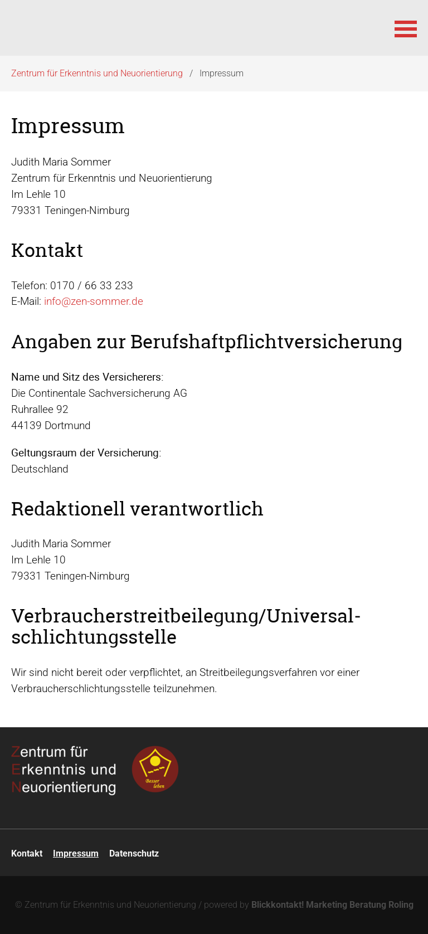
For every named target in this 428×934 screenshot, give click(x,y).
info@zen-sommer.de (93, 301)
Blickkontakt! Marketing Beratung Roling (332, 904)
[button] (406, 28)
